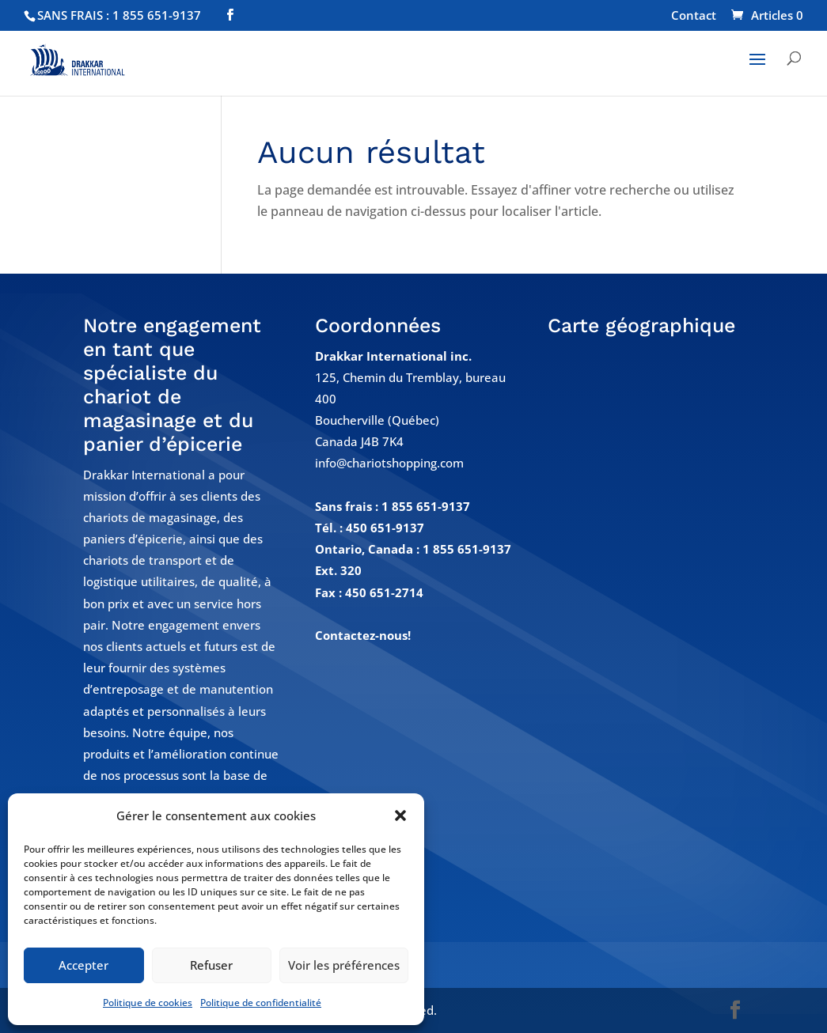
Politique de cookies (147, 1002)
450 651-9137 (385, 527)
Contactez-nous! (363, 635)
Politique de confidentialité (260, 1002)
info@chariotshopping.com (389, 463)
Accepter (83, 965)
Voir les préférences (344, 965)
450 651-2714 (384, 592)
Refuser (211, 965)
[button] (400, 815)
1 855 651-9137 (425, 506)
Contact (693, 16)
